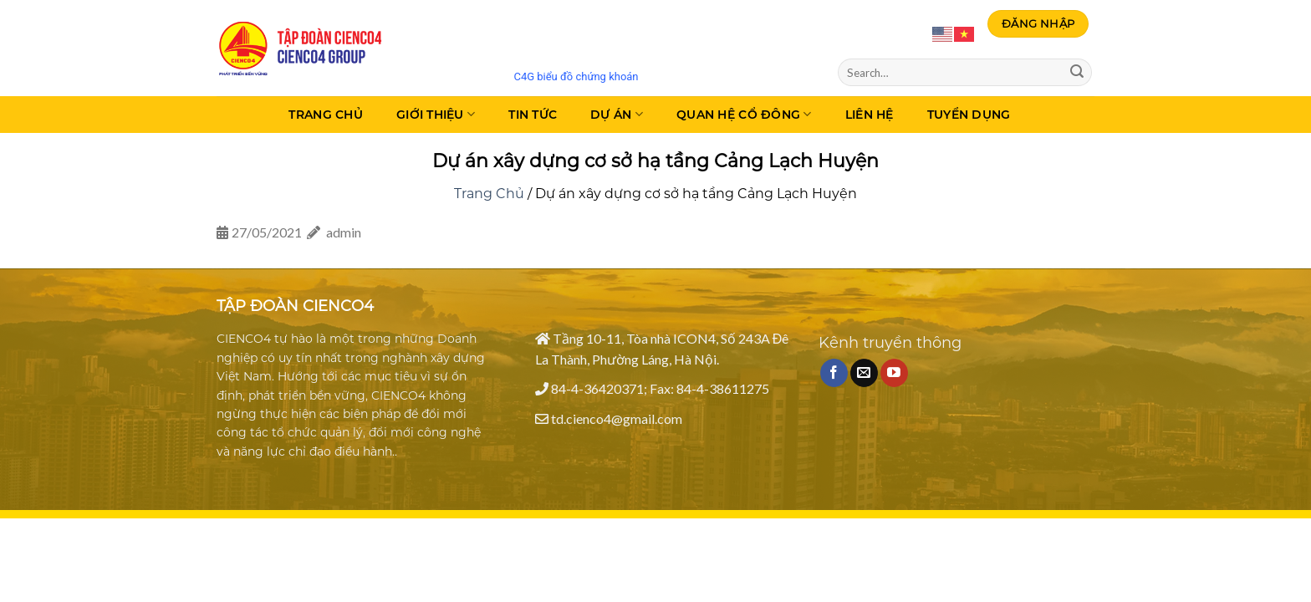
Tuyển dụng (969, 114)
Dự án (616, 114)
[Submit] (1077, 73)
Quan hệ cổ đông (744, 114)
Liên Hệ (869, 114)
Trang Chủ (325, 114)
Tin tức (532, 114)
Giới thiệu (435, 114)
